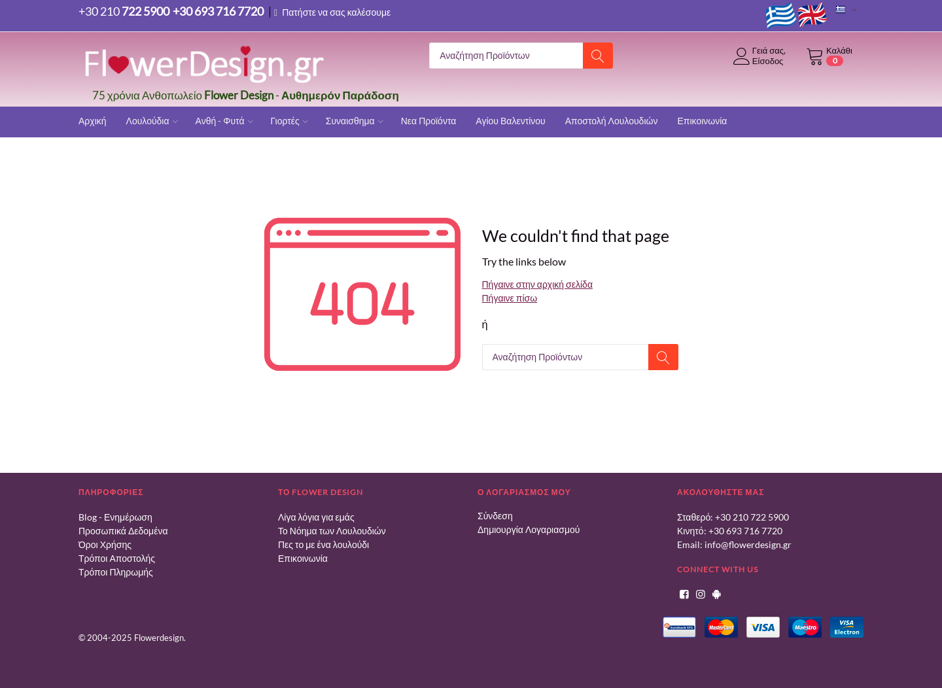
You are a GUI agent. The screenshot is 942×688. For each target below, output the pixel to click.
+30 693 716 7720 (745, 530)
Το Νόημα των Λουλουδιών (332, 530)
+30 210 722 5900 (752, 517)
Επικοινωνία (303, 558)
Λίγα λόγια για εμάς (316, 517)
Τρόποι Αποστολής (116, 558)
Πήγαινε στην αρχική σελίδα (537, 284)
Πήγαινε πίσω (510, 297)
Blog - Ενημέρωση (115, 517)
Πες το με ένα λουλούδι (323, 544)
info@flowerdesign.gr (748, 544)
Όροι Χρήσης (104, 544)
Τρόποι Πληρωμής (115, 571)
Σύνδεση (495, 515)
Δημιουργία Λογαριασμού (529, 529)
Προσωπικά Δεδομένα (123, 530)
